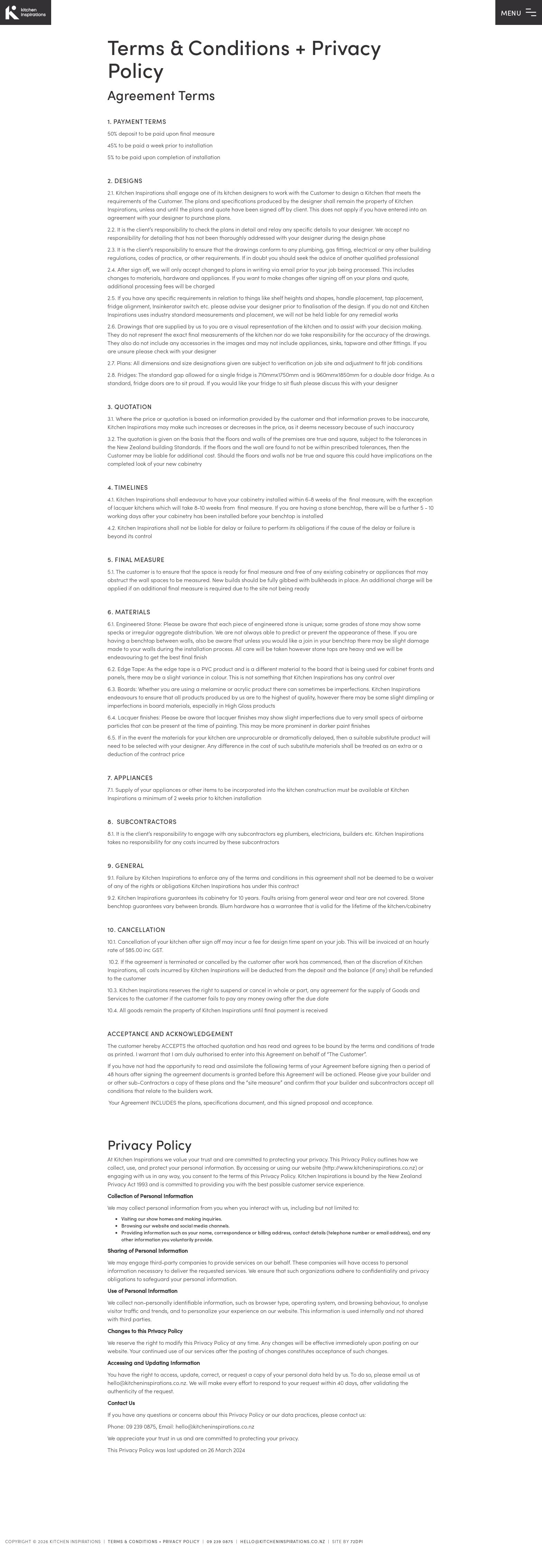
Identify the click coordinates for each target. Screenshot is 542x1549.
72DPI (357, 1541)
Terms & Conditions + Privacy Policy (154, 1541)
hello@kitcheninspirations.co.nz (282, 1541)
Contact (519, 1526)
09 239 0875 (220, 1541)
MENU (518, 12)
